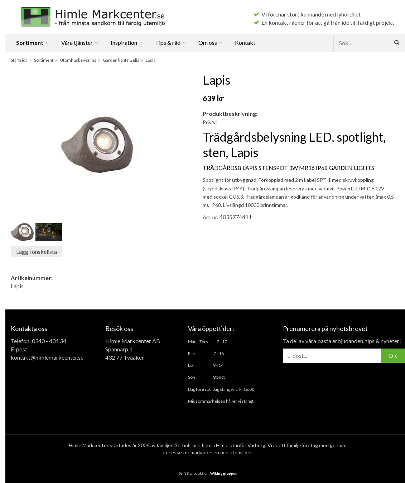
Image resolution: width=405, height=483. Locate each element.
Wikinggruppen (223, 473)
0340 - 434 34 (49, 340)
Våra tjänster (80, 42)
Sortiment (32, 42)
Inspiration (127, 42)
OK (393, 355)
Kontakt (245, 42)
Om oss (210, 42)
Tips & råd (171, 42)
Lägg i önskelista (36, 251)
